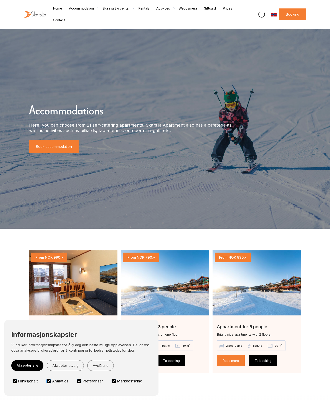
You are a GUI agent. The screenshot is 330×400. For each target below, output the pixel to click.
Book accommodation (54, 146)
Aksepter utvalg (65, 365)
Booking (292, 14)
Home (57, 8)
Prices (227, 8)
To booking (171, 361)
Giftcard (210, 8)
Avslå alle (100, 365)
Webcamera (188, 8)
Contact (59, 20)
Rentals (143, 8)
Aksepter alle (27, 365)
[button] (82, 8)
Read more (231, 361)
